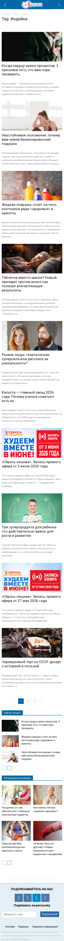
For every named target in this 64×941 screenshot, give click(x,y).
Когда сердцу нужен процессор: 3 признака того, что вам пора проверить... (30, 70)
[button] (59, 4)
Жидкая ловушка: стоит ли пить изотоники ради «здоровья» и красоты (29, 209)
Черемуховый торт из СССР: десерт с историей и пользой (31, 664)
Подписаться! (49, 914)
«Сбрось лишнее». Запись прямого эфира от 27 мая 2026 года (31, 599)
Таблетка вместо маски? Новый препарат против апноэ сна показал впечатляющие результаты (29, 284)
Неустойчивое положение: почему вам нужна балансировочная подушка (31, 139)
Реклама (10, 926)
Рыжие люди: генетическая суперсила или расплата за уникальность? (25, 359)
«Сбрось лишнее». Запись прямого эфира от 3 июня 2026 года (31, 464)
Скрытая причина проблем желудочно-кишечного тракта (14, 847)
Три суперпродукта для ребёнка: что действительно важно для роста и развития (29, 531)
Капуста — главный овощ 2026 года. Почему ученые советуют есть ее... (28, 396)
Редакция (23, 926)
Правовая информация (45, 926)
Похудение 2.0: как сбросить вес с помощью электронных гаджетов (16, 811)
